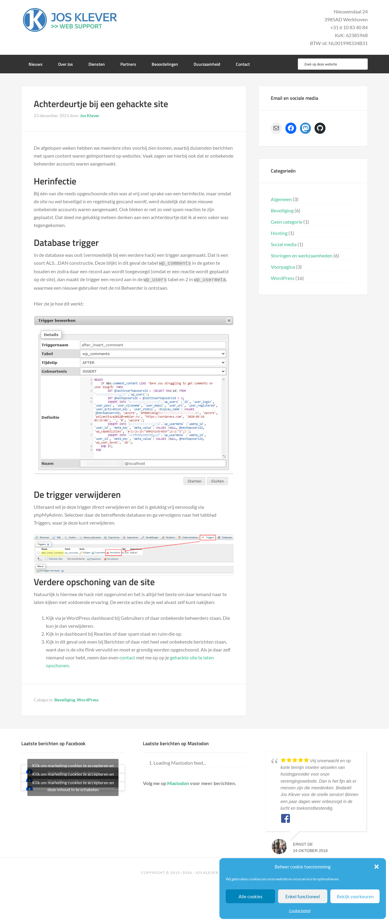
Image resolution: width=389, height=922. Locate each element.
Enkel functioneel (302, 896)
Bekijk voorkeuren (355, 896)
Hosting (279, 233)
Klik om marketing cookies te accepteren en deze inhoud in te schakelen (73, 785)
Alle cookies (251, 896)
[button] (377, 867)
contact (127, 656)
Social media (284, 244)
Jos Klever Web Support (70, 20)
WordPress (87, 698)
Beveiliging (64, 698)
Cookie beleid (300, 910)
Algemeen (281, 199)
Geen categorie (286, 222)
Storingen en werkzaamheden (301, 255)
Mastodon (178, 782)
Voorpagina (283, 267)
